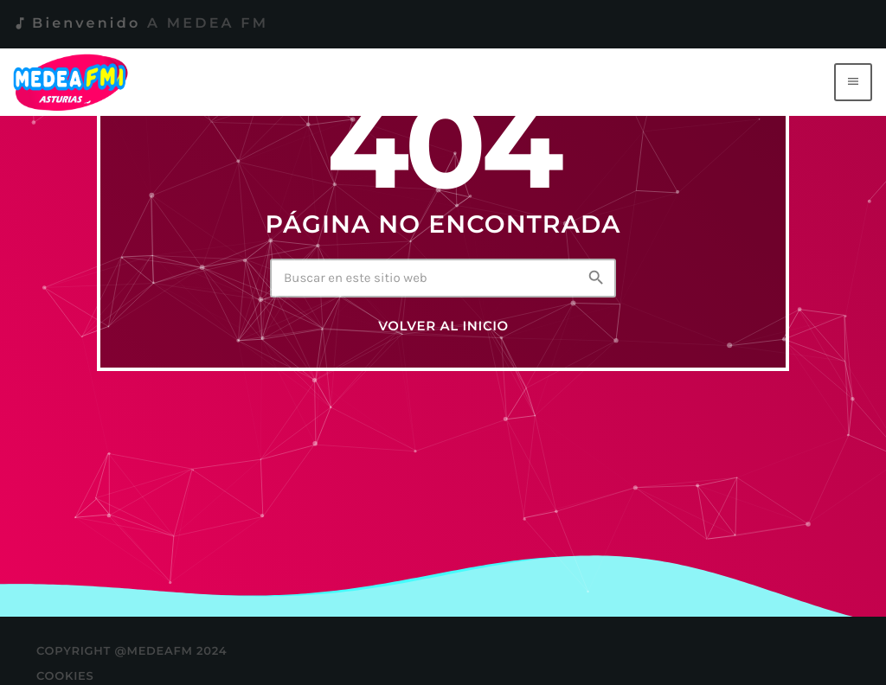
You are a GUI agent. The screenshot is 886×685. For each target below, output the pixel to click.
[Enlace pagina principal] (74, 82)
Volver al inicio (443, 326)
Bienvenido (140, 24)
